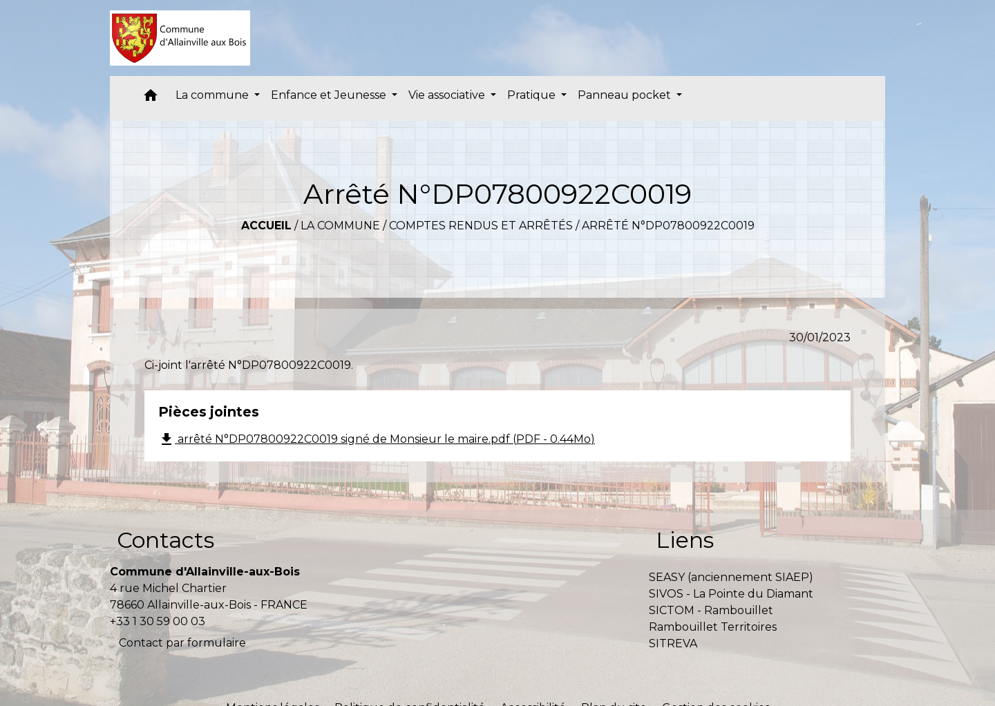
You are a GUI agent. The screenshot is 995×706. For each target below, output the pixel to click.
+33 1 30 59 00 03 (157, 621)
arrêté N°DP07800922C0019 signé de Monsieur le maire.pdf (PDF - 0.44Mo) (376, 439)
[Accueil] (180, 38)
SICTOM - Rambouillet (711, 610)
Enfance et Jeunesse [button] (330, 95)
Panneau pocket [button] (626, 95)
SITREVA (673, 643)
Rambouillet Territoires (713, 626)
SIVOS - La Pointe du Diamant (731, 593)
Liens (685, 539)
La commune (340, 225)
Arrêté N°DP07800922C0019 (668, 225)
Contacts (165, 539)
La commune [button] (214, 95)
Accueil (266, 225)
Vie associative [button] (448, 95)
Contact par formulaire (182, 642)
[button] (150, 98)
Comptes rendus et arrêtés (481, 225)
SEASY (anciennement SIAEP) (731, 577)
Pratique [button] (532, 95)
